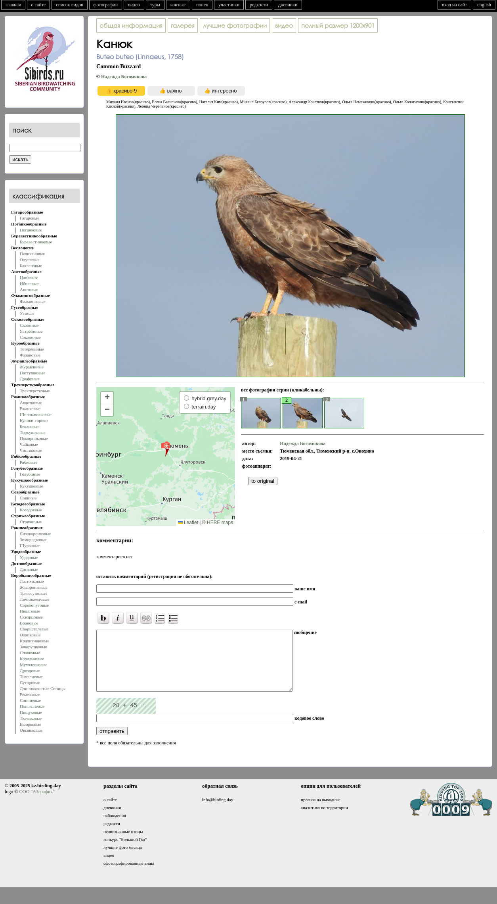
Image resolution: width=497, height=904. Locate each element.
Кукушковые (31, 486)
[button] (165, 449)
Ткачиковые (31, 718)
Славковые (30, 652)
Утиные (27, 313)
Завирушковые (33, 646)
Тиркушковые (33, 432)
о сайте (38, 5)
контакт (178, 5)
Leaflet (188, 522)
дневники (288, 5)
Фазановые (30, 355)
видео (134, 5)
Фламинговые (32, 301)
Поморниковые (34, 438)
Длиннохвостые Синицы (42, 688)
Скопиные (29, 325)
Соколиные (30, 337)
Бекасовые (29, 426)
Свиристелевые (34, 628)
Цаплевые (29, 277)
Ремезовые (30, 694)
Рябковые (28, 462)
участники (228, 5)
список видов (69, 5)
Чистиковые (31, 450)
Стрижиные (31, 521)
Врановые (29, 623)
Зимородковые (33, 539)
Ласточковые (32, 581)
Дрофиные (30, 378)
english (484, 5)
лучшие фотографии (235, 25)
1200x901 (338, 25)
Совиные (28, 497)
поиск (202, 5)
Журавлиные (32, 366)
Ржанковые (30, 408)
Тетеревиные (32, 349)
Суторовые (30, 682)
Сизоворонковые (35, 533)
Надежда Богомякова (124, 76)
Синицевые (30, 700)
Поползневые (32, 706)
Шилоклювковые (36, 414)
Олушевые (30, 259)
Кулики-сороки (34, 420)
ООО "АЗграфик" (36, 803)
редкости (259, 5)
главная (13, 5)
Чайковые (29, 444)
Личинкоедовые (34, 599)
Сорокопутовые (34, 605)
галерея (183, 25)
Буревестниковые (36, 241)
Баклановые (31, 265)
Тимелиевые (31, 676)
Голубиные (30, 474)
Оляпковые (30, 634)
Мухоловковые (33, 664)
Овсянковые (31, 730)
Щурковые (30, 545)
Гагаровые (29, 218)
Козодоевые (31, 509)
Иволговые (30, 611)
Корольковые (32, 658)
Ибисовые (29, 283)
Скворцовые (31, 617)
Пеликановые (32, 253)
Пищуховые (31, 712)
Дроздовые (30, 670)
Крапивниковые (34, 640)
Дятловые (29, 569)
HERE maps (220, 522)
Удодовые (29, 557)
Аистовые (29, 289)
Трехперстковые (35, 390)
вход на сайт (454, 5)
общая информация (130, 25)
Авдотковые (31, 402)
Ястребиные (31, 331)
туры (155, 5)
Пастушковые (32, 372)
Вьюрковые (30, 724)
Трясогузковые (33, 593)
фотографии (106, 5)
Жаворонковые (34, 587)
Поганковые (31, 229)
